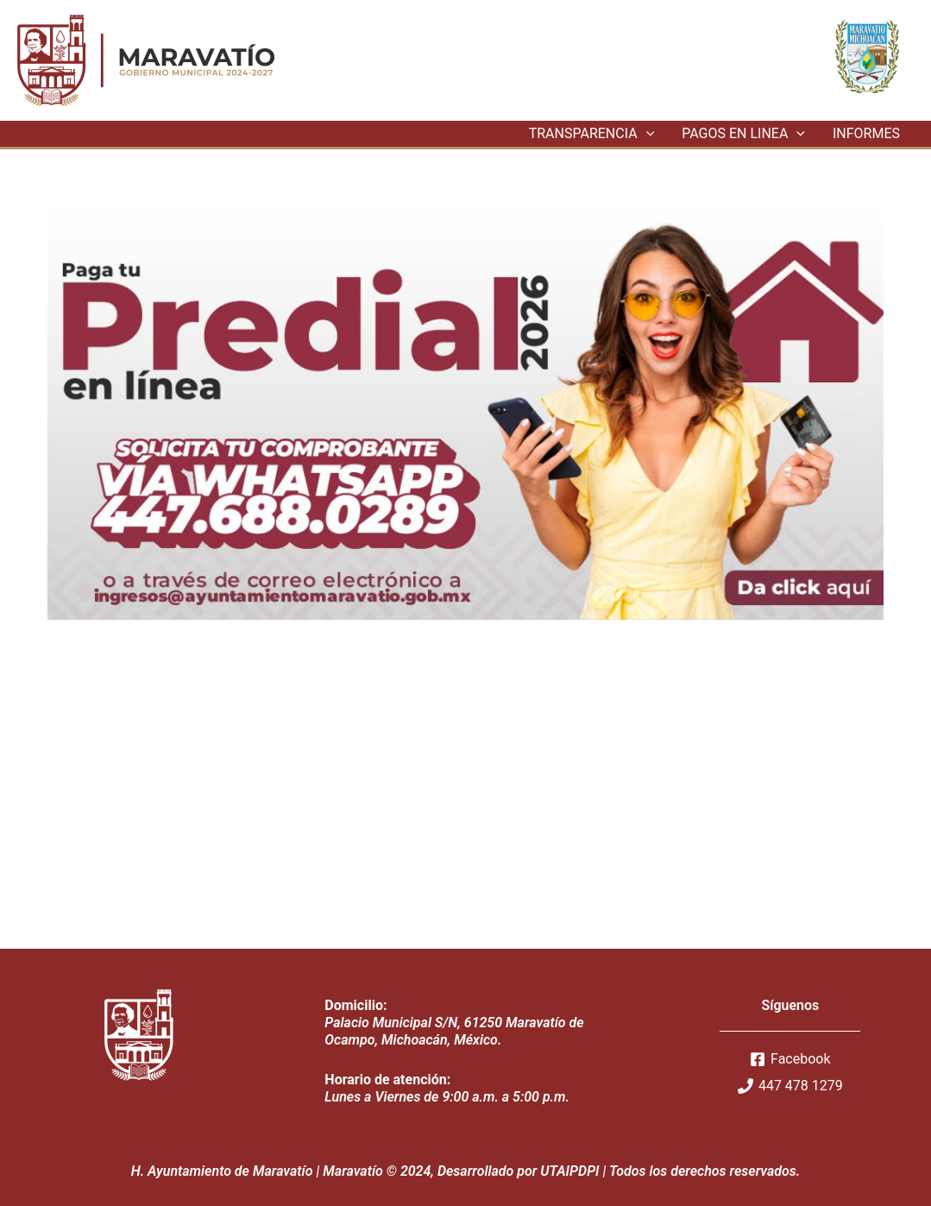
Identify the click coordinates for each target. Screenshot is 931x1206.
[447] (790, 1086)
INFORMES (866, 133)
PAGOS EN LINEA (743, 134)
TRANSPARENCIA (592, 134)
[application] (646, 134)
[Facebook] (790, 1059)
